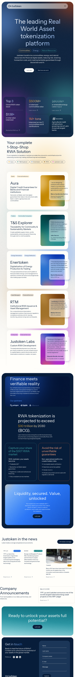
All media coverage (65, 542)
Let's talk (29, 70)
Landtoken (54, 301)
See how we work (43, 70)
